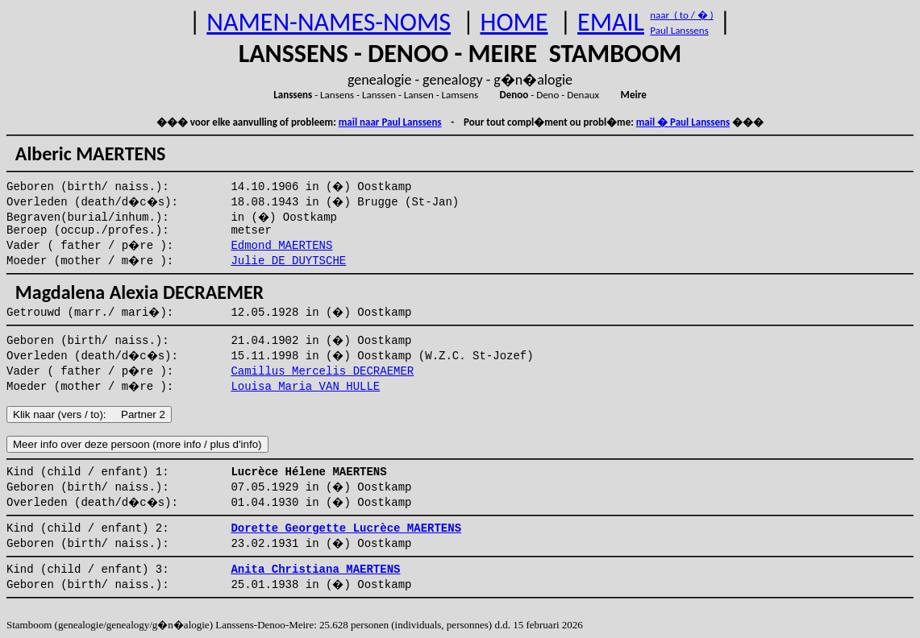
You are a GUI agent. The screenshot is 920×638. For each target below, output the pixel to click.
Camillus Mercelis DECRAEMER (322, 371)
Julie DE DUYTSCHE (288, 261)
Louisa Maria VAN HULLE (305, 386)
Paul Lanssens (679, 30)
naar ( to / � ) (681, 15)
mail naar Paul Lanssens (390, 122)
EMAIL (610, 22)
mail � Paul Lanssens (683, 122)
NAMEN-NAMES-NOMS (328, 22)
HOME (513, 22)
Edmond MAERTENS (281, 245)
